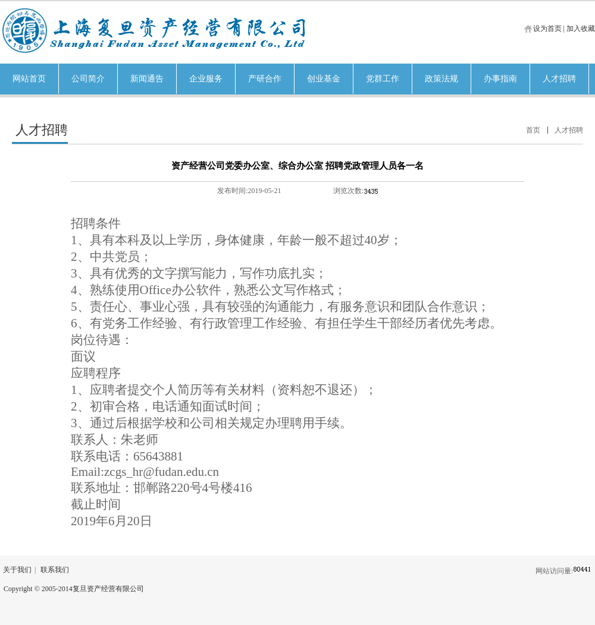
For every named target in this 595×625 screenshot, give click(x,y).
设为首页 (547, 28)
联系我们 (54, 570)
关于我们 (17, 570)
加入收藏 (580, 28)
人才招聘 (569, 130)
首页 (533, 130)
